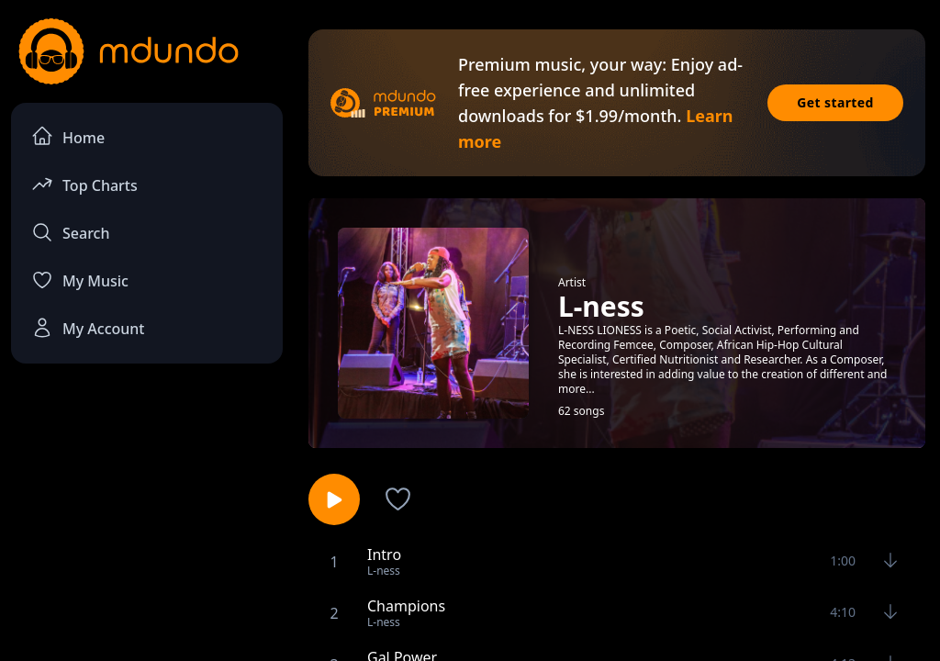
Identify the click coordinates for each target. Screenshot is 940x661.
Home (68, 136)
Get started (835, 102)
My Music (80, 280)
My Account (87, 328)
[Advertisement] (147, 515)
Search (70, 232)
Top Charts (84, 184)
